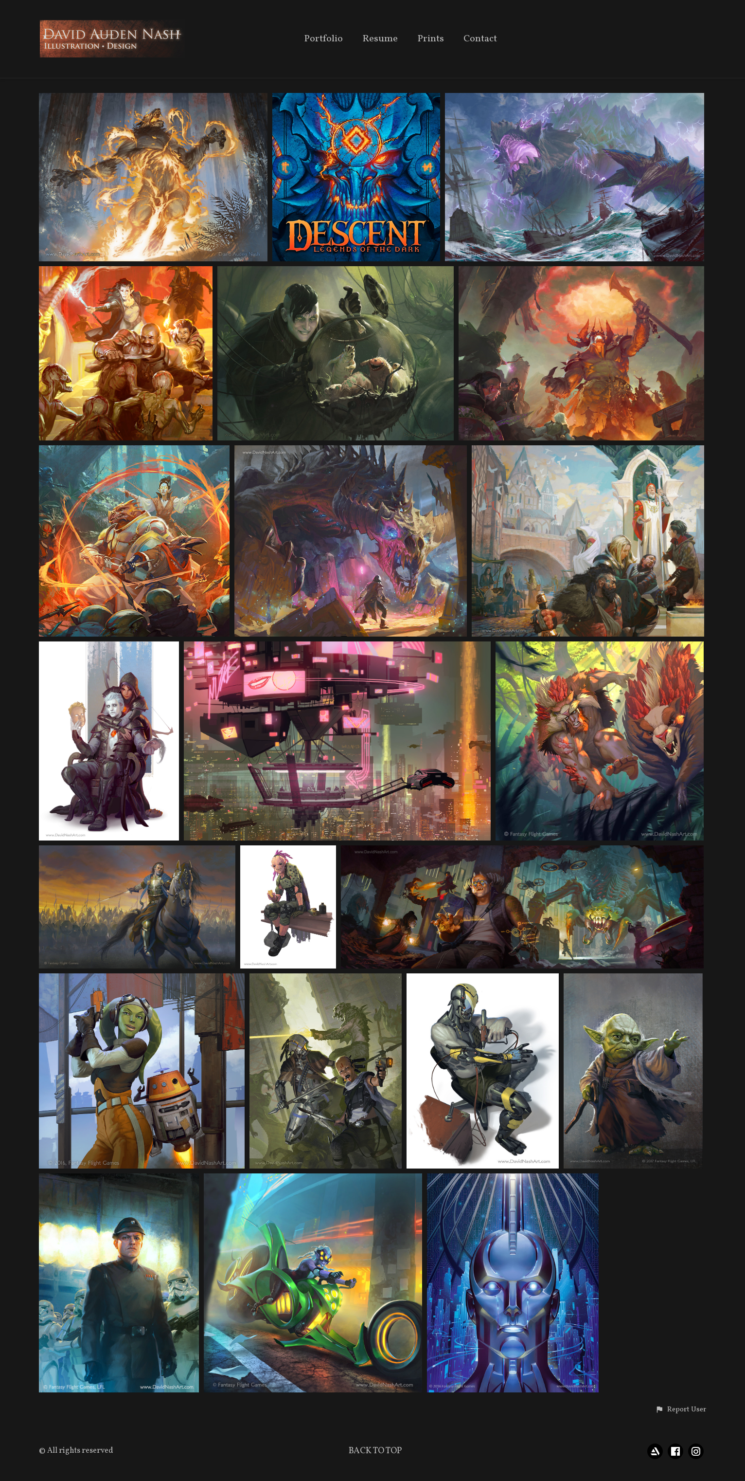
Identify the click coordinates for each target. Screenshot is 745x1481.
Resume (380, 40)
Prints (430, 40)
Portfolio (323, 40)
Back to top (375, 1451)
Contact (480, 40)
